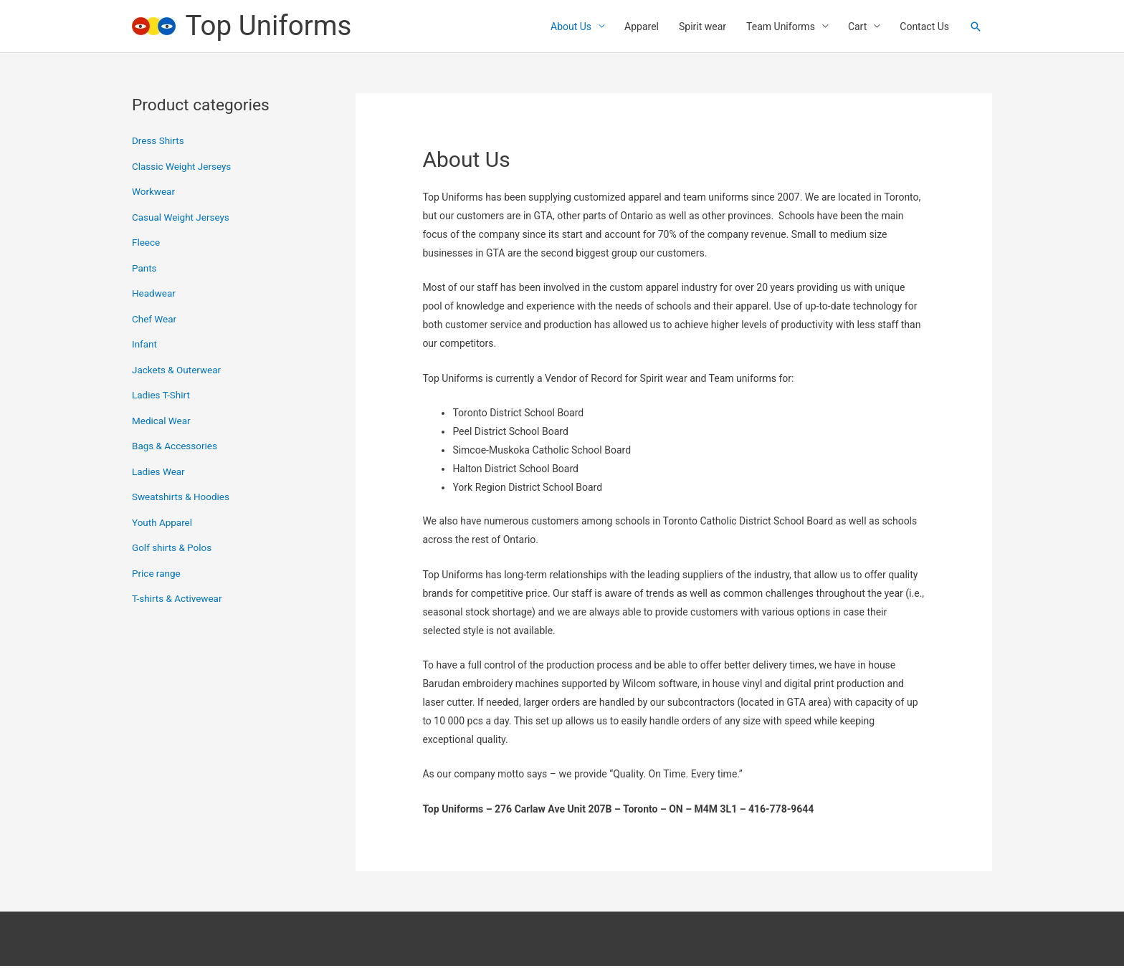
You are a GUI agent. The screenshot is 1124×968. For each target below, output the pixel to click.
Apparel (641, 27)
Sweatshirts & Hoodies (182, 498)
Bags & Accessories (176, 448)
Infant (145, 346)
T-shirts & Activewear (178, 600)
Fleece (146, 244)
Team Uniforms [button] (780, 27)
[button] (975, 27)
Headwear (154, 295)
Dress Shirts (159, 142)
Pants (145, 270)
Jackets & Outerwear (178, 372)
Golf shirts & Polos (173, 549)
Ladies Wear (159, 473)
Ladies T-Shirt (162, 397)
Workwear (154, 193)
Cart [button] (857, 27)
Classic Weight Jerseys (183, 168)
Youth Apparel (163, 524)
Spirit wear (702, 27)
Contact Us (924, 27)
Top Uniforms (272, 27)
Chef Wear (155, 321)
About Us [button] (571, 27)
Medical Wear (162, 422)
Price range (157, 575)
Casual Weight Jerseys (182, 219)
